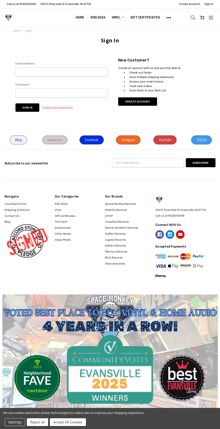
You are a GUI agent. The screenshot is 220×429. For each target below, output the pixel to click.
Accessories (63, 227)
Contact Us (55, 140)
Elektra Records (115, 245)
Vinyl (118, 17)
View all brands (115, 263)
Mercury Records (116, 251)
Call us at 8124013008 (21, 4)
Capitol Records (115, 239)
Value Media (63, 239)
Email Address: (25, 63)
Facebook (91, 140)
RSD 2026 (98, 17)
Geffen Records (115, 233)
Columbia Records (117, 221)
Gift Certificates (145, 17)
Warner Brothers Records (121, 227)
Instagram (128, 140)
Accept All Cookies (67, 422)
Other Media (63, 233)
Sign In (209, 4)
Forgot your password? (57, 107)
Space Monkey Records (120, 203)
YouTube (165, 140)
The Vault (61, 221)
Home (80, 17)
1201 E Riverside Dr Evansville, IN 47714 (65, 4)
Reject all (37, 422)
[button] (18, 139)
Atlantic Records (116, 209)
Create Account (189, 4)
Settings (14, 422)
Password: (22, 84)
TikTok (201, 140)
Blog (18, 140)
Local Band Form (15, 203)
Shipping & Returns (17, 209)
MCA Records (114, 257)
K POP (109, 216)
